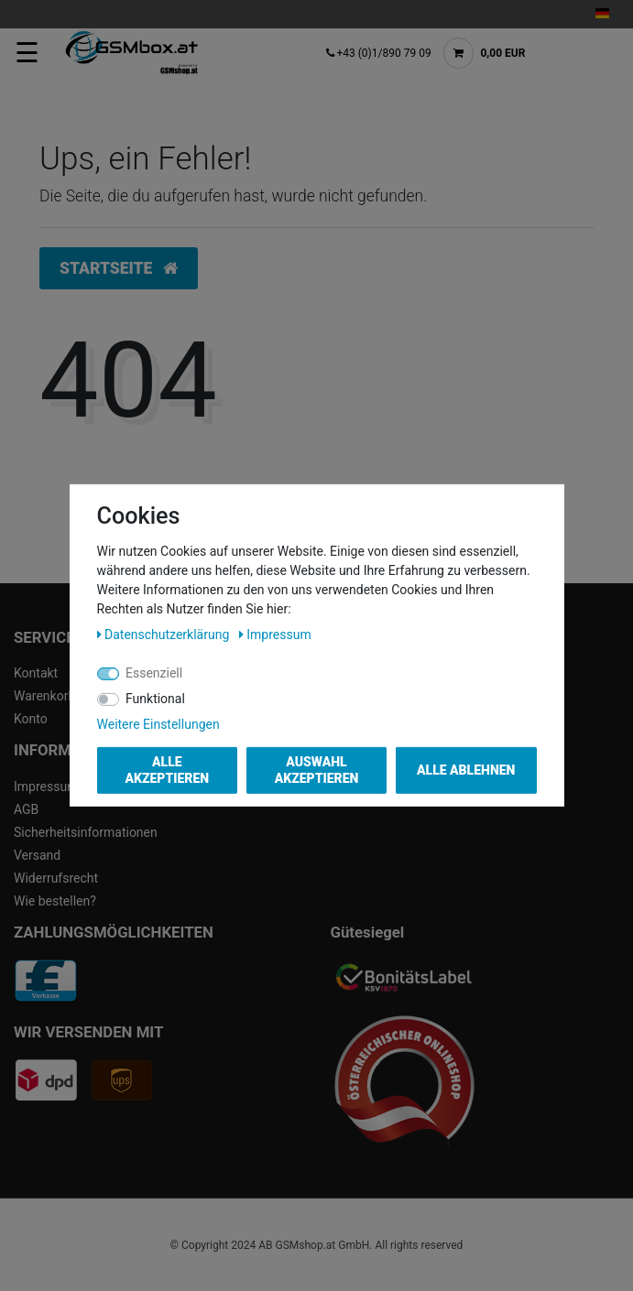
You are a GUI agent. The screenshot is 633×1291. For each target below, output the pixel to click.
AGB (26, 809)
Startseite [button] (119, 268)
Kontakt (36, 673)
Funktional (155, 698)
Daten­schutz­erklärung (165, 634)
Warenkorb (44, 696)
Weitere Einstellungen (158, 724)
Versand (37, 855)
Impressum (46, 786)
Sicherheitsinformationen (86, 832)
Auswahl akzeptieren (317, 770)
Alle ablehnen (466, 770)
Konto (31, 718)
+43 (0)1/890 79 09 (380, 53)
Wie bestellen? (55, 901)
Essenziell (154, 673)
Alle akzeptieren (167, 770)
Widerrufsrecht (56, 878)
